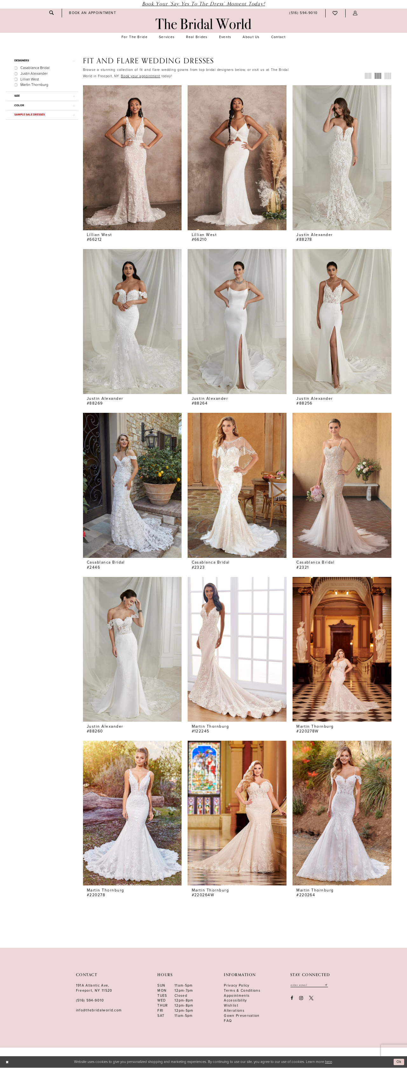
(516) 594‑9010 (90, 1001)
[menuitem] (51, 13)
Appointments (237, 996)
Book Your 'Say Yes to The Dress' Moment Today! (203, 4)
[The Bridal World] (203, 23)
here (328, 1062)
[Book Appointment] (93, 13)
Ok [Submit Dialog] (399, 1062)
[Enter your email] (309, 985)
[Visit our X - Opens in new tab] (311, 999)
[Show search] (51, 13)
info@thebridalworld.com (99, 1011)
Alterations (234, 1011)
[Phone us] (303, 13)
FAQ (228, 1021)
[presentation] (132, 157)
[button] (355, 13)
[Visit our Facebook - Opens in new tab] (291, 999)
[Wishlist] (335, 13)
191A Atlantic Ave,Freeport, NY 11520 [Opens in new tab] (94, 988)
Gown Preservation (242, 1016)
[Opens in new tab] (140, 76)
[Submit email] (327, 985)
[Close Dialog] (7, 1062)
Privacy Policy (237, 986)
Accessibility (235, 1001)
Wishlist (231, 1006)
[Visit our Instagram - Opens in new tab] (301, 999)
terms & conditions (242, 991)
